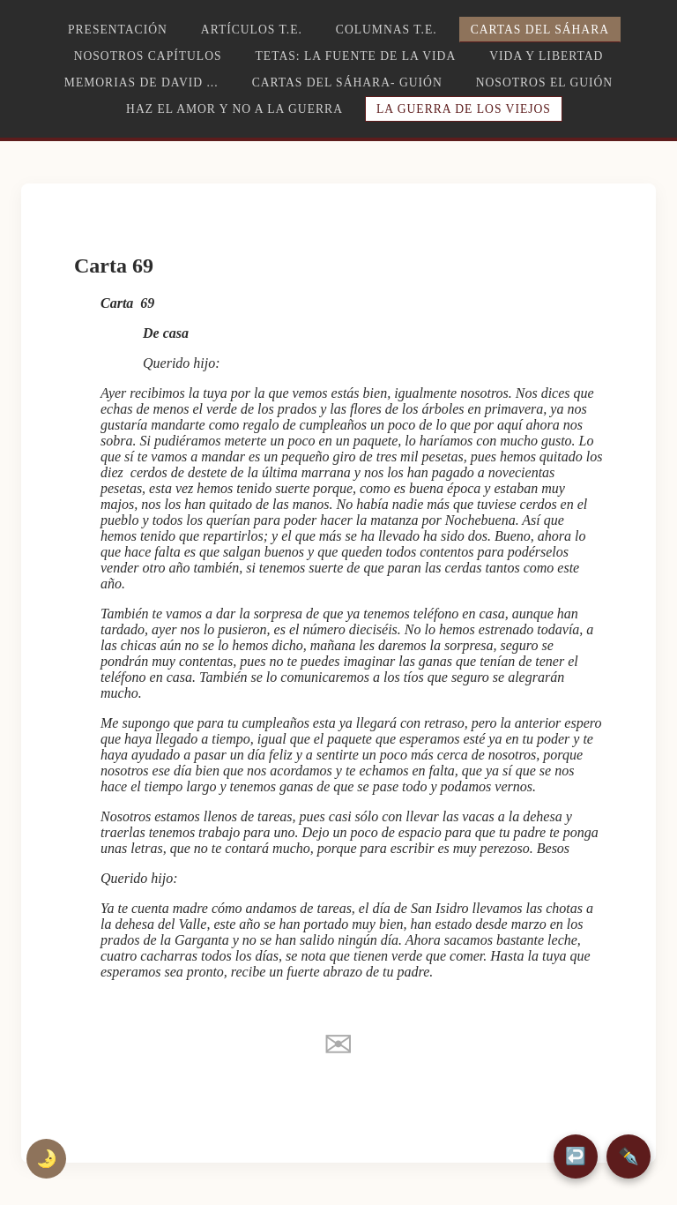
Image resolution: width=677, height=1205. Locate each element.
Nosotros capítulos (148, 56)
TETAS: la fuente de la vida (356, 56)
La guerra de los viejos (463, 109)
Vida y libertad (546, 56)
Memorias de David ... (141, 82)
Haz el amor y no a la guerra (234, 109)
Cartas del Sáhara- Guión (347, 82)
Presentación (117, 29)
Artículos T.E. (251, 29)
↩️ (575, 1156)
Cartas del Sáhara (540, 29)
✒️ (628, 1156)
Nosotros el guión (544, 82)
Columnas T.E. (386, 29)
